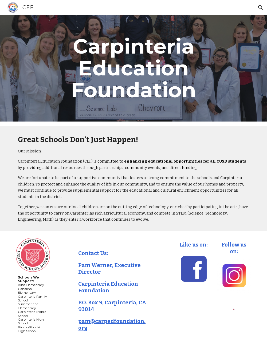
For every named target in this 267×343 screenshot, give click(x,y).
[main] (133, 68)
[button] (260, 7)
